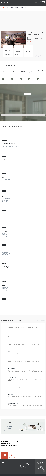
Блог (26, 7)
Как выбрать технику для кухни (5, 177)
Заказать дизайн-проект (5, 9)
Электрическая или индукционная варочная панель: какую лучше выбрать (5, 195)
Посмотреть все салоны (23, 115)
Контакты (21, 467)
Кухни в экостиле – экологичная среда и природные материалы (5, 249)
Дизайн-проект (9, 426)
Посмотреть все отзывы (41, 320)
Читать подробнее (37, 328)
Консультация (9, 428)
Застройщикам (16, 465)
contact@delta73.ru (31, 1)
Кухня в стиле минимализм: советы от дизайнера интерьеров (6, 267)
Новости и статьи (22, 466)
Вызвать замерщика (12, 9)
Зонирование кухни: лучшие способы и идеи (6, 285)
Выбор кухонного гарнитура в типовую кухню (6, 231)
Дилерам (15, 463)
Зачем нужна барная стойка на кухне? (6, 159)
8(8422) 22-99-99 (30, 2)
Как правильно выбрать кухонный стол (5, 302)
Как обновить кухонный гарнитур (5, 213)
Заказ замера (8, 424)
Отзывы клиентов (22, 464)
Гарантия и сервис (22, 465)
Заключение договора (10, 430)
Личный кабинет (18, 9)
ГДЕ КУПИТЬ (10, 464)
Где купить (11, 7)
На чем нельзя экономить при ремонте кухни (9, 143)
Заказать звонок (26, 467)
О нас (20, 463)
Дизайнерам (15, 464)
